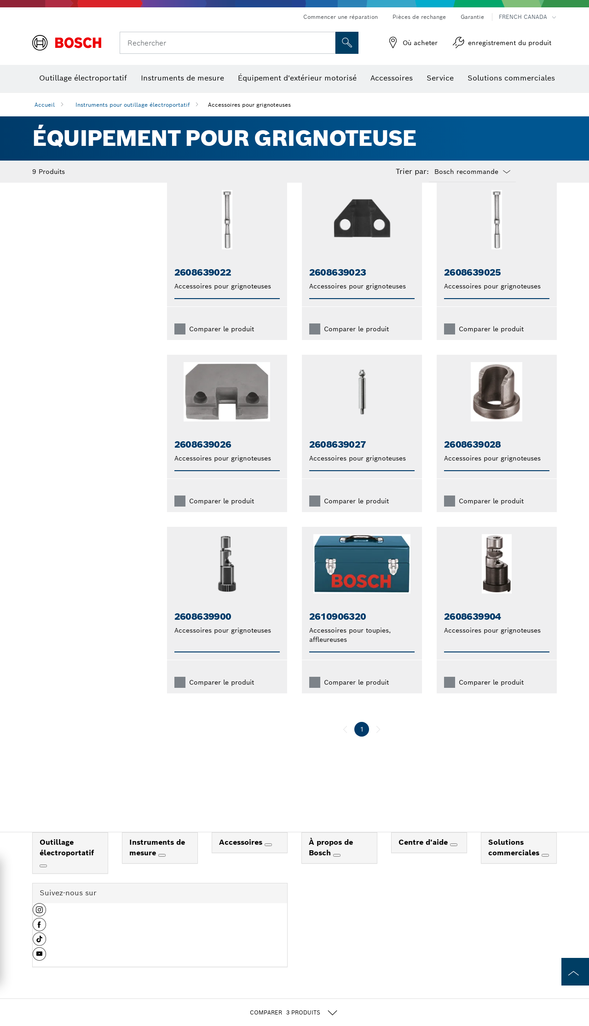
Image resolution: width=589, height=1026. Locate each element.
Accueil (45, 104)
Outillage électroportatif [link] (67, 862)
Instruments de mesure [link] (157, 862)
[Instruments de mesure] (162, 870)
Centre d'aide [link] (424, 857)
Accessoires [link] (242, 857)
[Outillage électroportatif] (43, 880)
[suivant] (378, 744)
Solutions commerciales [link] (515, 862)
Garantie (472, 16)
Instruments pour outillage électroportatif (132, 104)
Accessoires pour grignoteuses (249, 104)
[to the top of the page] (575, 972)
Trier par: (412, 171)
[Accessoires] (268, 859)
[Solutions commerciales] (545, 870)
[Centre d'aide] (453, 859)
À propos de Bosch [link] (331, 862)
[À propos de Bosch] (337, 870)
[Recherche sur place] (346, 43)
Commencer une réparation (340, 16)
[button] (39, 928)
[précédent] (345, 744)
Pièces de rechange (419, 16)
